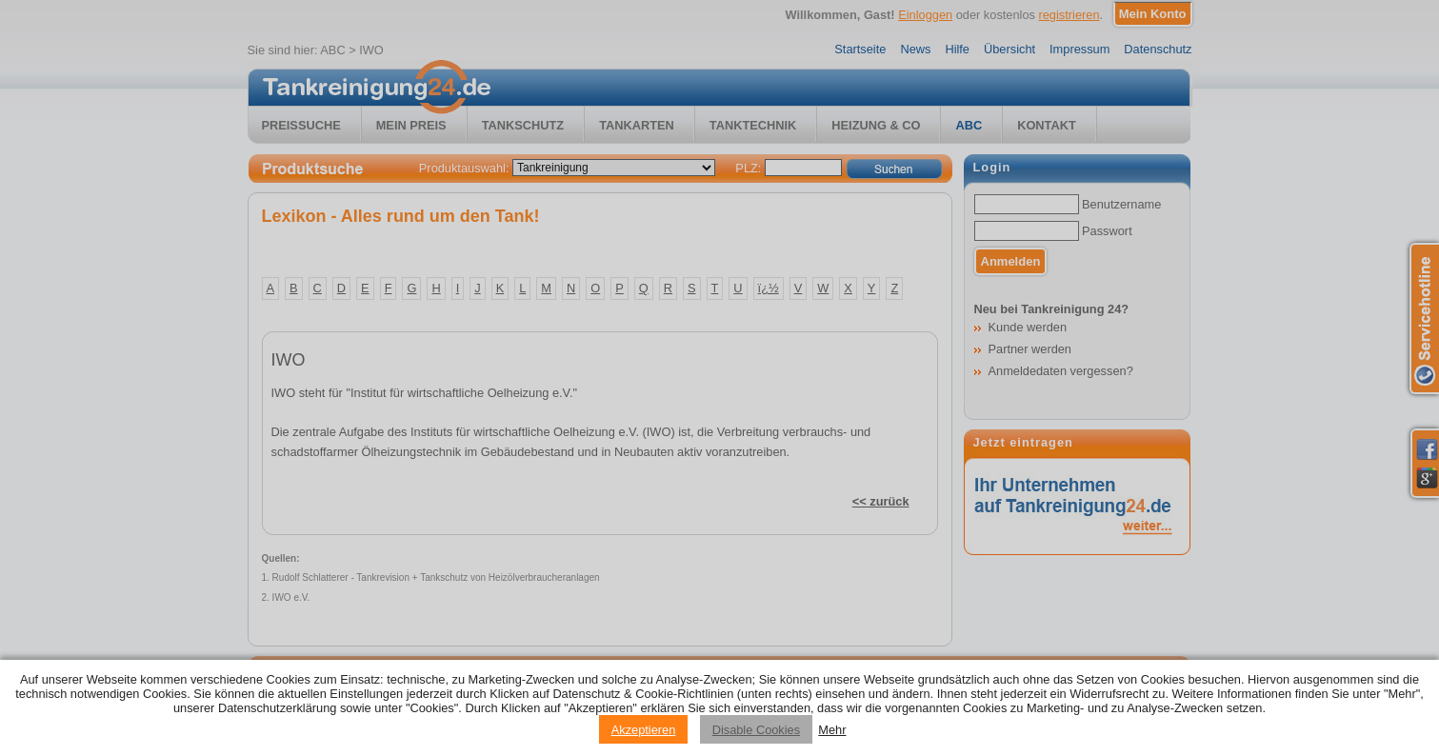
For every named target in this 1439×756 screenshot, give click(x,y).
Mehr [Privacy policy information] (832, 730)
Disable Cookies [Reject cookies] (756, 730)
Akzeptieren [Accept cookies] (643, 730)
